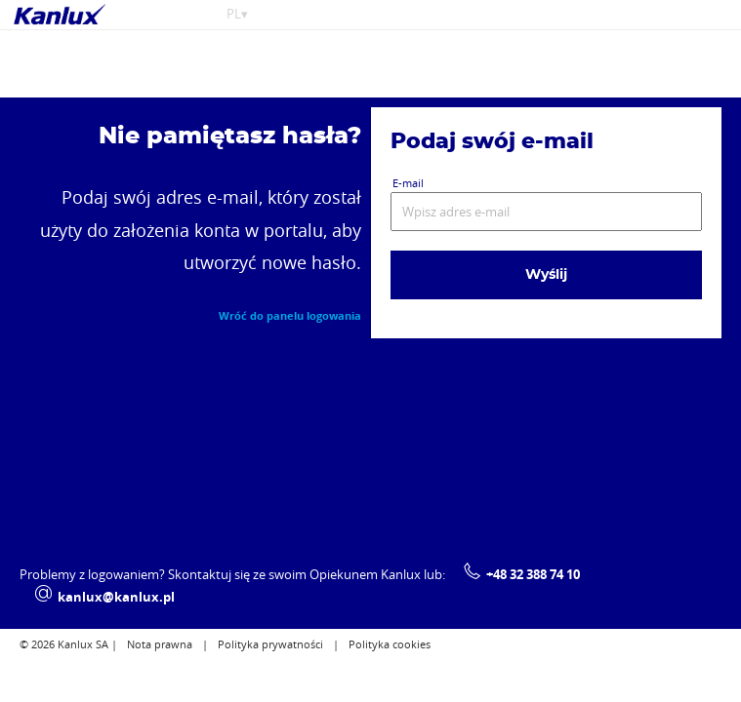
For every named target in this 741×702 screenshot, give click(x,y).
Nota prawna (159, 645)
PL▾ (237, 14)
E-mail (408, 183)
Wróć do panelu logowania (290, 316)
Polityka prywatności (270, 645)
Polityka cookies (390, 645)
